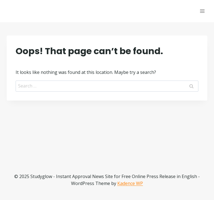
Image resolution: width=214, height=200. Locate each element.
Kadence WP (130, 183)
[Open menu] (202, 11)
